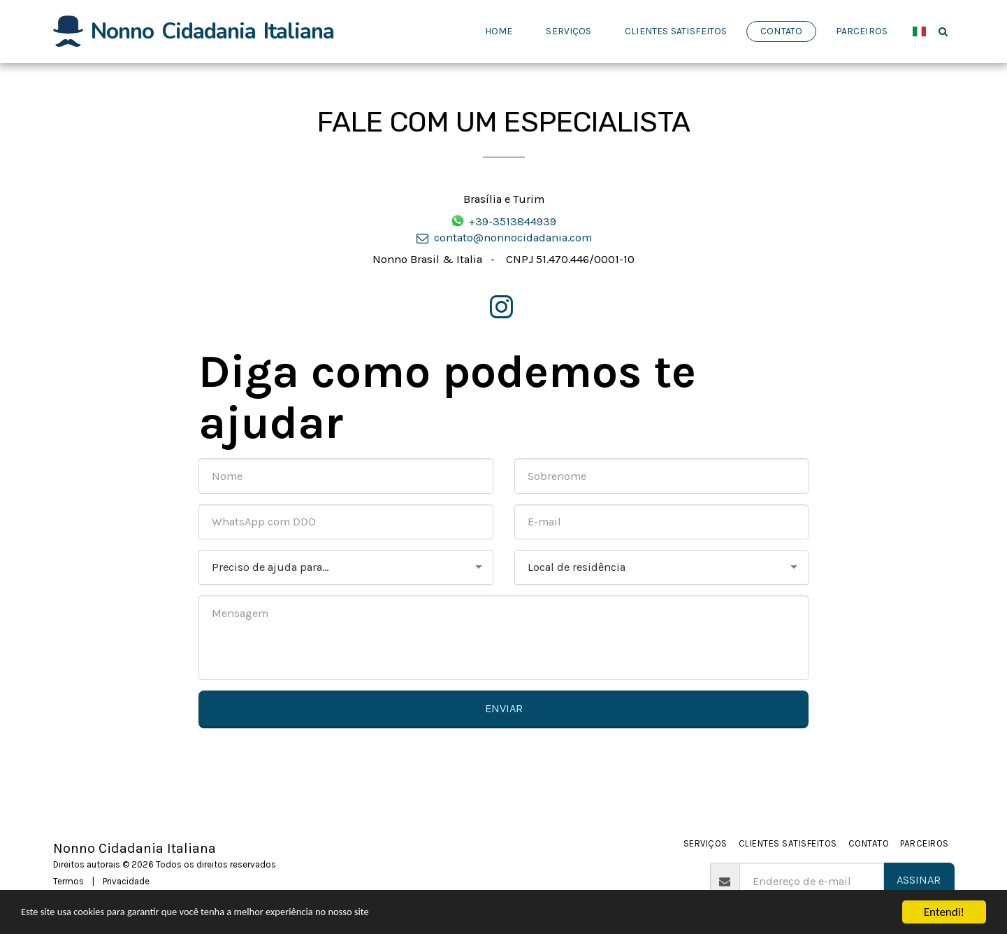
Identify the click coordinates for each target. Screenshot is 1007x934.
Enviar (504, 708)
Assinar (919, 879)
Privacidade (126, 881)
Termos (68, 881)
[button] (943, 31)
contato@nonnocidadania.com (503, 237)
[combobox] (345, 567)
